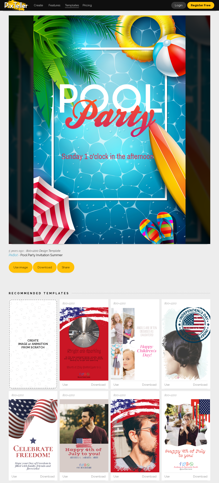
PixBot (13, 255)
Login (178, 5)
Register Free (201, 5)
